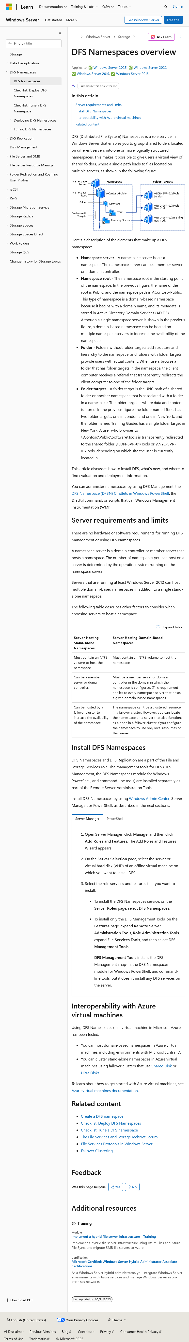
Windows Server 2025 (110, 67)
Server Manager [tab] (87, 818)
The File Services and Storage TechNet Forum (119, 1136)
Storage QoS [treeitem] (19, 252)
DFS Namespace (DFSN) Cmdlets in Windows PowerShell (120, 493)
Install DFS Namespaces (93, 111)
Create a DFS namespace (102, 1116)
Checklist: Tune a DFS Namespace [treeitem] (30, 108)
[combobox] (34, 43)
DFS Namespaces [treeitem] (27, 81)
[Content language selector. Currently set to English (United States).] (26, 1320)
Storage (124, 36)
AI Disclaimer (14, 1331)
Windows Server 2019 (93, 73)
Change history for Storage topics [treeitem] (35, 261)
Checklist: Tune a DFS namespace (109, 1129)
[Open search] (166, 6)
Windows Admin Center (149, 798)
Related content (87, 124)
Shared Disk (161, 1065)
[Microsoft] (9, 6)
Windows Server (98, 36)
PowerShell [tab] (115, 818)
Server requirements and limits (99, 104)
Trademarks (38, 1338)
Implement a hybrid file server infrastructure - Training (114, 1236)
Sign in (178, 6)
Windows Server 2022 (150, 67)
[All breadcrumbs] (76, 37)
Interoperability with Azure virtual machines (108, 117)
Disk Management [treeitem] (23, 147)
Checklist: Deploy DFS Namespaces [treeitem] (30, 93)
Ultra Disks (90, 1072)
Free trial (173, 20)
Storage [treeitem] (16, 54)
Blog (65, 1331)
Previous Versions (43, 1331)
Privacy (105, 1331)
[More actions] (180, 37)
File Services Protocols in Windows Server (117, 1143)
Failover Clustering (97, 1150)
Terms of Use (13, 1338)
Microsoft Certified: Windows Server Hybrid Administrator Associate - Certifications (125, 1263)
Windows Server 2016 (132, 73)
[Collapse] (60, 33)
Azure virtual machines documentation (105, 1090)
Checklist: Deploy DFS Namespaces (111, 1123)
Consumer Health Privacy (139, 1331)
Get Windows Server (143, 20)
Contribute (86, 1331)
